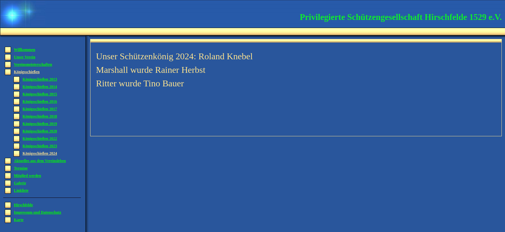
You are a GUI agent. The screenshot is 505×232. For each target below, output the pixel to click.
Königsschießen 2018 (40, 116)
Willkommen (24, 49)
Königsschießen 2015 (40, 94)
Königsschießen (27, 72)
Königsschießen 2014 (40, 86)
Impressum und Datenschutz (37, 212)
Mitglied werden (27, 175)
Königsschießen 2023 (40, 146)
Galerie (20, 183)
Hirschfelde (23, 205)
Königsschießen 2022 (40, 138)
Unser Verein (24, 57)
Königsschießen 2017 (40, 109)
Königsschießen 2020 (40, 131)
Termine (21, 168)
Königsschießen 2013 (40, 79)
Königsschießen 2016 (40, 101)
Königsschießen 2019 (40, 123)
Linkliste (21, 190)
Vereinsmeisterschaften (33, 64)
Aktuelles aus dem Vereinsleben (40, 161)
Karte (19, 220)
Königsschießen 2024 (40, 153)
